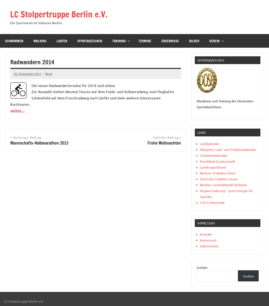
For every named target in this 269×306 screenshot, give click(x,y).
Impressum (208, 240)
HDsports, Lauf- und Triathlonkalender (228, 149)
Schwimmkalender (213, 155)
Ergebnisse (170, 41)
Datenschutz (209, 246)
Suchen (201, 267)
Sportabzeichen (89, 41)
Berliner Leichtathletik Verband (223, 185)
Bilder (194, 41)
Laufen (62, 41)
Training (121, 41)
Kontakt (206, 234)
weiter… (17, 110)
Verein (216, 41)
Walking (39, 41)
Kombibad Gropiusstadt (217, 161)
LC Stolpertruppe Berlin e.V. (58, 14)
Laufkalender (209, 143)
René (48, 74)
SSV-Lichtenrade (212, 202)
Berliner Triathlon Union (218, 173)
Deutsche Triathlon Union (219, 179)
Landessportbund (213, 167)
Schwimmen (14, 41)
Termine (144, 41)
